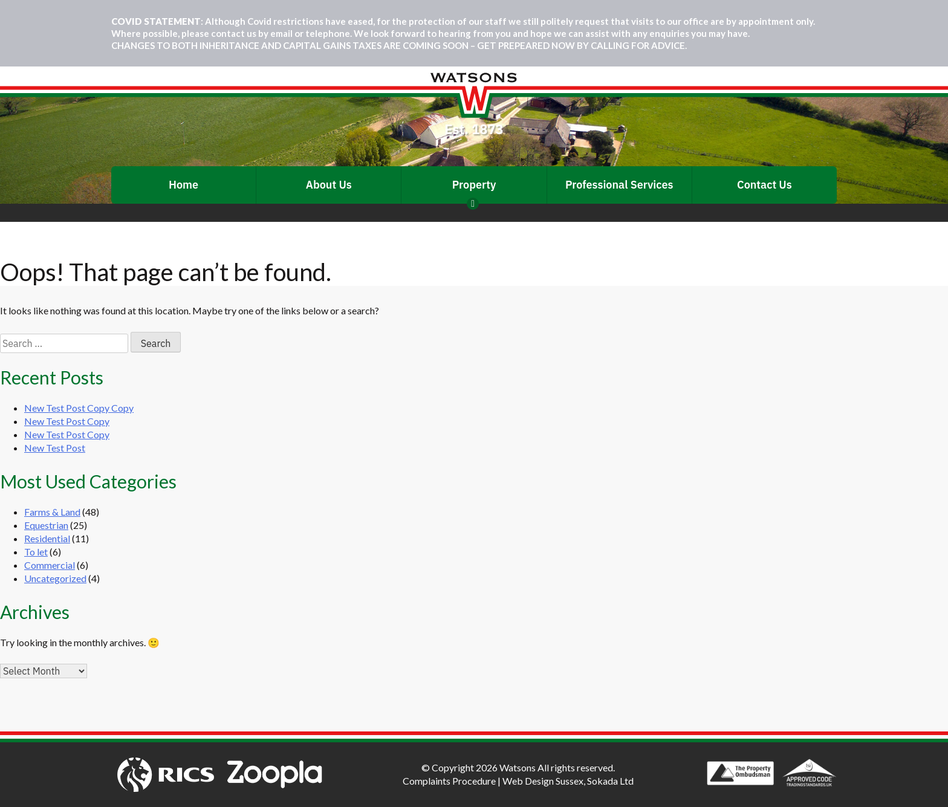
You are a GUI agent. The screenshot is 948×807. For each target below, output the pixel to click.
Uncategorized (55, 578)
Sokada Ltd (610, 780)
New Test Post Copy (66, 421)
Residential (47, 538)
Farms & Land (52, 511)
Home (183, 185)
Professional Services (619, 185)
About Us (329, 185)
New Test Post (54, 447)
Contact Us (764, 185)
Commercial (49, 565)
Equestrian (46, 525)
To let (36, 551)
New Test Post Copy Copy (79, 407)
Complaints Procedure (449, 780)
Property (474, 185)
